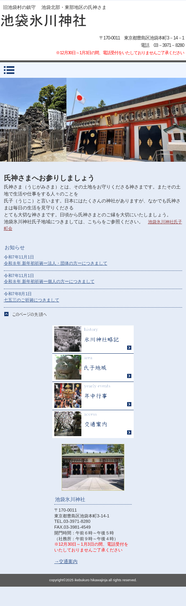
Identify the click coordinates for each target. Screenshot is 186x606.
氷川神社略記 (93, 339)
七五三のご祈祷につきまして (31, 300)
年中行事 (93, 396)
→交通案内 (66, 561)
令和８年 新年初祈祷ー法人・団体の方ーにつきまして (55, 263)
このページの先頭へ (25, 314)
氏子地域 (93, 368)
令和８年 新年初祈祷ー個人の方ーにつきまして (49, 281)
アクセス (93, 424)
